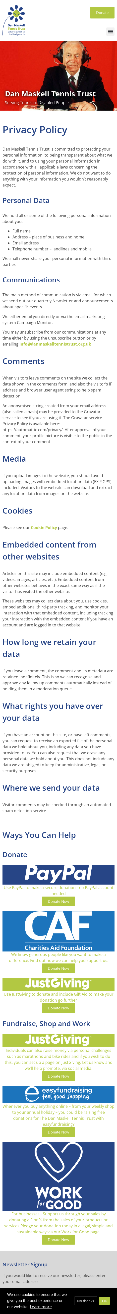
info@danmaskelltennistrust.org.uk (55, 344)
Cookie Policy (44, 527)
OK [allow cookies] (104, 1301)
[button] (110, 31)
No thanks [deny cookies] (85, 1301)
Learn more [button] (41, 1307)
